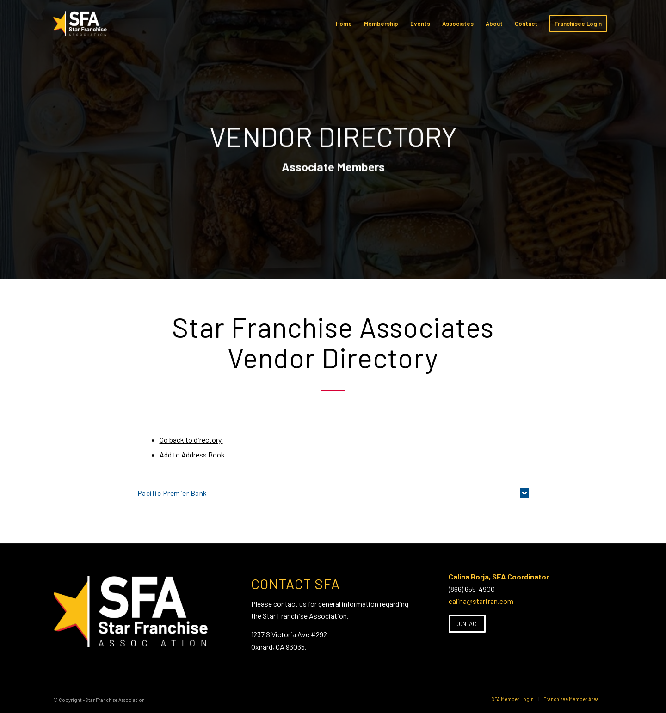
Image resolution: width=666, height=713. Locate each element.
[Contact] (467, 624)
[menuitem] (344, 23)
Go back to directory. (191, 439)
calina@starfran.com (481, 601)
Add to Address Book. (193, 454)
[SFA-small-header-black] (81, 28)
